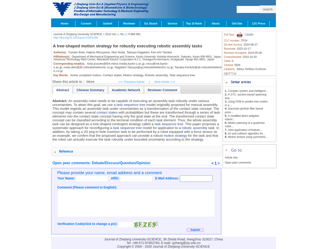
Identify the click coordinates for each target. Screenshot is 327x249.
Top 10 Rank (194, 23)
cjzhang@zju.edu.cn (186, 243)
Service (172, 23)
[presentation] (62, 90)
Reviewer (129, 23)
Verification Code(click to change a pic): (87, 224)
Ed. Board (150, 23)
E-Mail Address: (167, 178)
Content (86, 23)
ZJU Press (258, 23)
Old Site (237, 23)
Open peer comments (238, 162)
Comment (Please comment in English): (87, 187)
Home (64, 23)
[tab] (249, 82)
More (90, 81)
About (216, 23)
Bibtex (240, 69)
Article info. (231, 157)
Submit (107, 23)
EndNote (260, 69)
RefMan (250, 69)
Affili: (115, 178)
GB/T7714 (230, 73)
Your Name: (66, 178)
